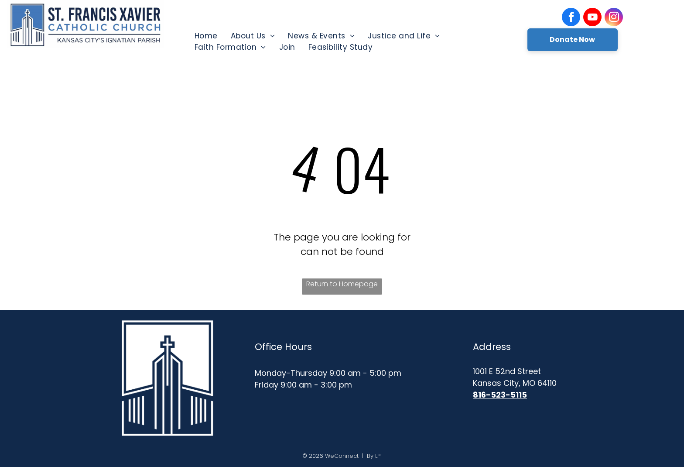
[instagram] (614, 18)
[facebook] (571, 18)
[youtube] (592, 18)
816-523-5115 (500, 394)
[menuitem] (206, 35)
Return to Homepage (342, 284)
